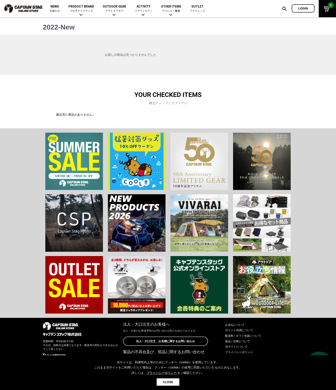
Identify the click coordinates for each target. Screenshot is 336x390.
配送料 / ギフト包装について (244, 335)
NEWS (54, 9)
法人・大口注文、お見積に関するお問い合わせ (165, 341)
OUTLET (197, 9)
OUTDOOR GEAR (114, 9)
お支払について (235, 324)
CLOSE (168, 382)
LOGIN (303, 8)
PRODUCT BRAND (81, 9)
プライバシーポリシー (240, 352)
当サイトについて (237, 346)
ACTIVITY (143, 9)
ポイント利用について (240, 330)
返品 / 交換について (238, 341)
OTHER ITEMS (171, 9)
